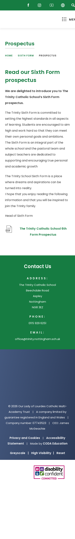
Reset (60, 453)
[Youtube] (51, 5)
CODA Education (55, 443)
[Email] (19, 5)
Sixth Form (26, 55)
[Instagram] (40, 5)
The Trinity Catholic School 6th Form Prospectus (43, 231)
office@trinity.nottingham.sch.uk (37, 339)
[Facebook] (29, 5)
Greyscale (19, 453)
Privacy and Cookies (25, 438)
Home (9, 55)
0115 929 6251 (37, 323)
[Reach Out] (9, 5)
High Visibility (42, 453)
